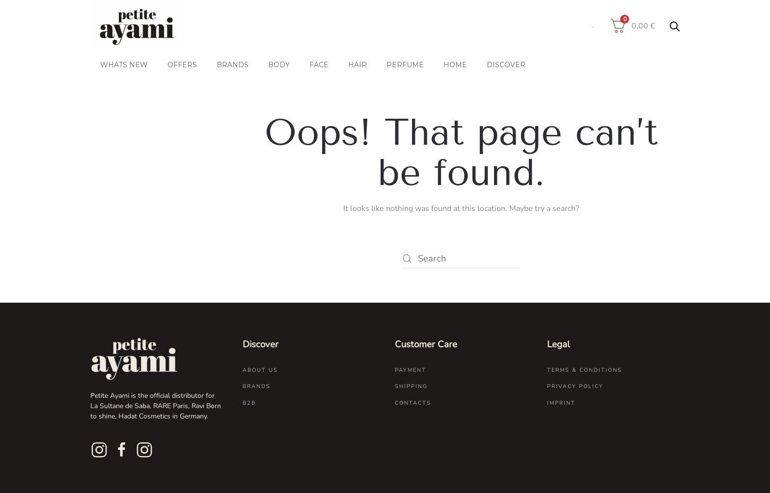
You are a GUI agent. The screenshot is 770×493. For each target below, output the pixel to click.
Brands (257, 386)
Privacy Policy (575, 386)
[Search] (461, 258)
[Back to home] (138, 26)
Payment (410, 370)
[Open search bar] (675, 26)
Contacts (413, 403)
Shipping (411, 386)
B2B (249, 403)
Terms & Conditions (584, 370)
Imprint (561, 403)
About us (260, 370)
